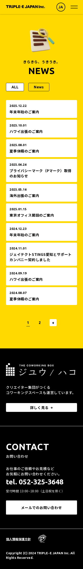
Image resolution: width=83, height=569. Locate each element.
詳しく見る (39, 407)
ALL (15, 87)
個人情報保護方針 (18, 539)
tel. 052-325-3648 (35, 482)
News (39, 87)
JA (60, 7)
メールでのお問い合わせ (41, 507)
